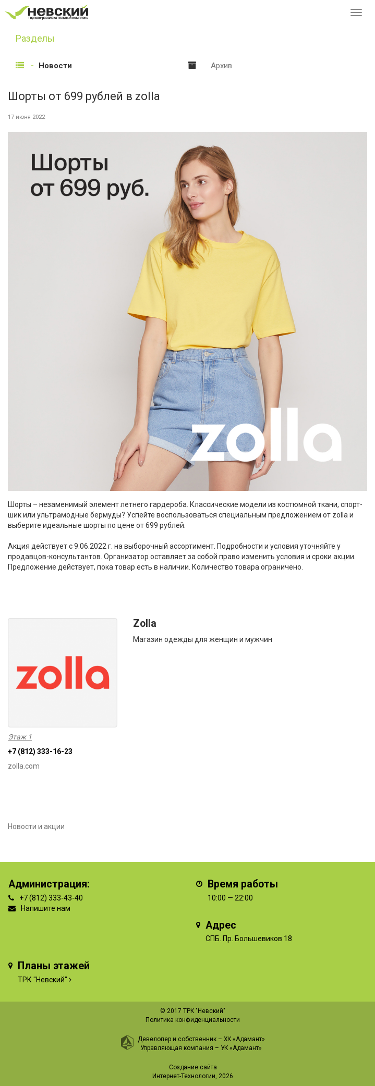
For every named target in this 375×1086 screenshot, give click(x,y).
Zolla (144, 624)
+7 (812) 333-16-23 (40, 751)
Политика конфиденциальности (193, 1019)
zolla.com (24, 766)
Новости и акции (36, 826)
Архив (221, 65)
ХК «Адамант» (244, 1039)
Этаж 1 (20, 737)
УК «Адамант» (241, 1048)
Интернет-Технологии (183, 1076)
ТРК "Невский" (42, 980)
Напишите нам (45, 908)
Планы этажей (54, 966)
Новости (55, 65)
